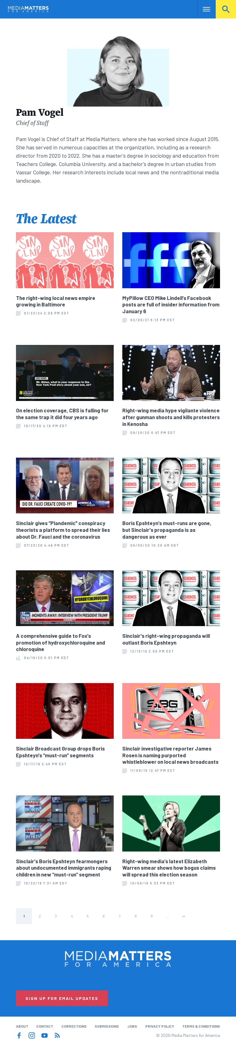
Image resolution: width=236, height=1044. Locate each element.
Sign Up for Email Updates (62, 998)
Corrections (74, 1026)
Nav (203, 9)
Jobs (132, 1026)
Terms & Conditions (201, 1026)
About (22, 1026)
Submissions (107, 1026)
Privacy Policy (159, 1026)
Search (226, 9)
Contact (44, 1026)
